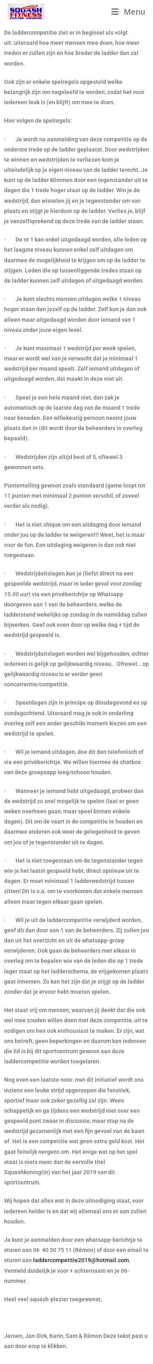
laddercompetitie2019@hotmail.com (81, 1260)
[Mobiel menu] (128, 11)
